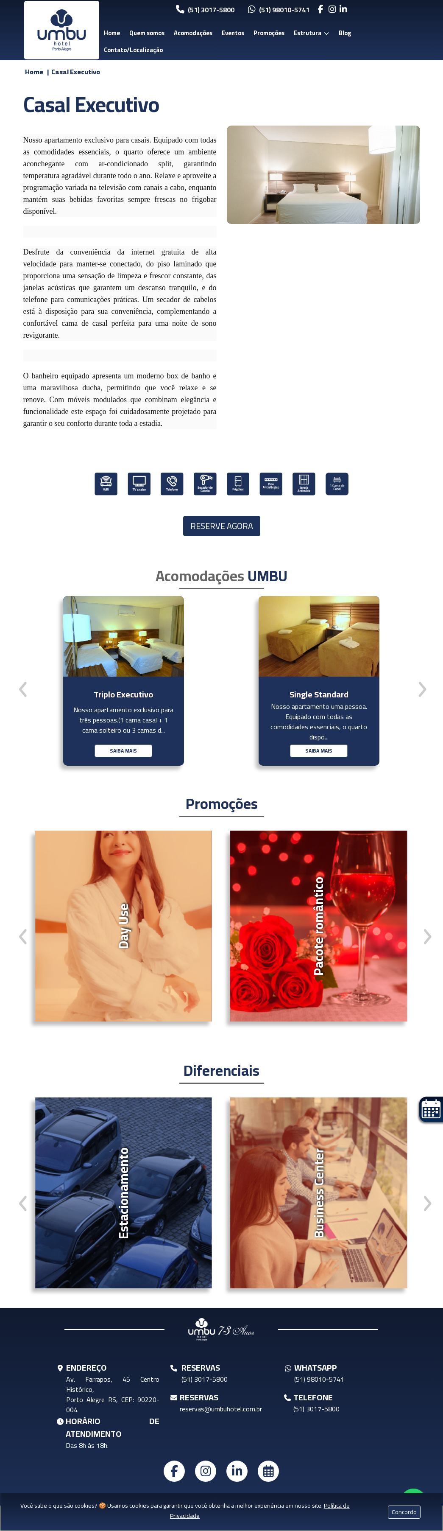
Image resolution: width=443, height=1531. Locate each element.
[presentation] (23, 689)
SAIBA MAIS (123, 751)
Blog (345, 33)
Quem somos (146, 33)
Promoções (269, 33)
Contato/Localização (133, 50)
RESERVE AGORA (221, 526)
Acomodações (193, 33)
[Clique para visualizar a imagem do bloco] (323, 175)
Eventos (233, 33)
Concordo (404, 1511)
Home (112, 33)
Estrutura (311, 33)
